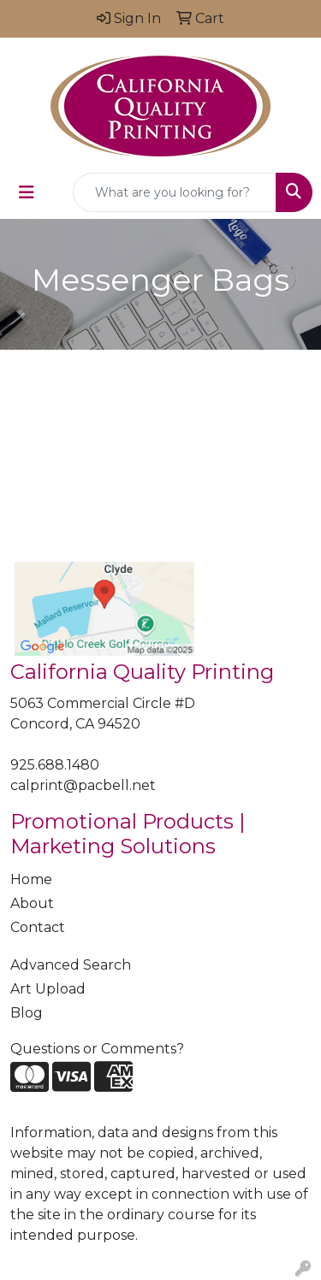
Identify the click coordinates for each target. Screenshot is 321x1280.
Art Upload (48, 989)
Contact (37, 927)
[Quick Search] (174, 192)
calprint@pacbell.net (83, 785)
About (32, 903)
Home (31, 879)
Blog (26, 1013)
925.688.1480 (54, 765)
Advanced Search (70, 965)
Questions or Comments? (97, 1049)
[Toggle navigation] (27, 192)
